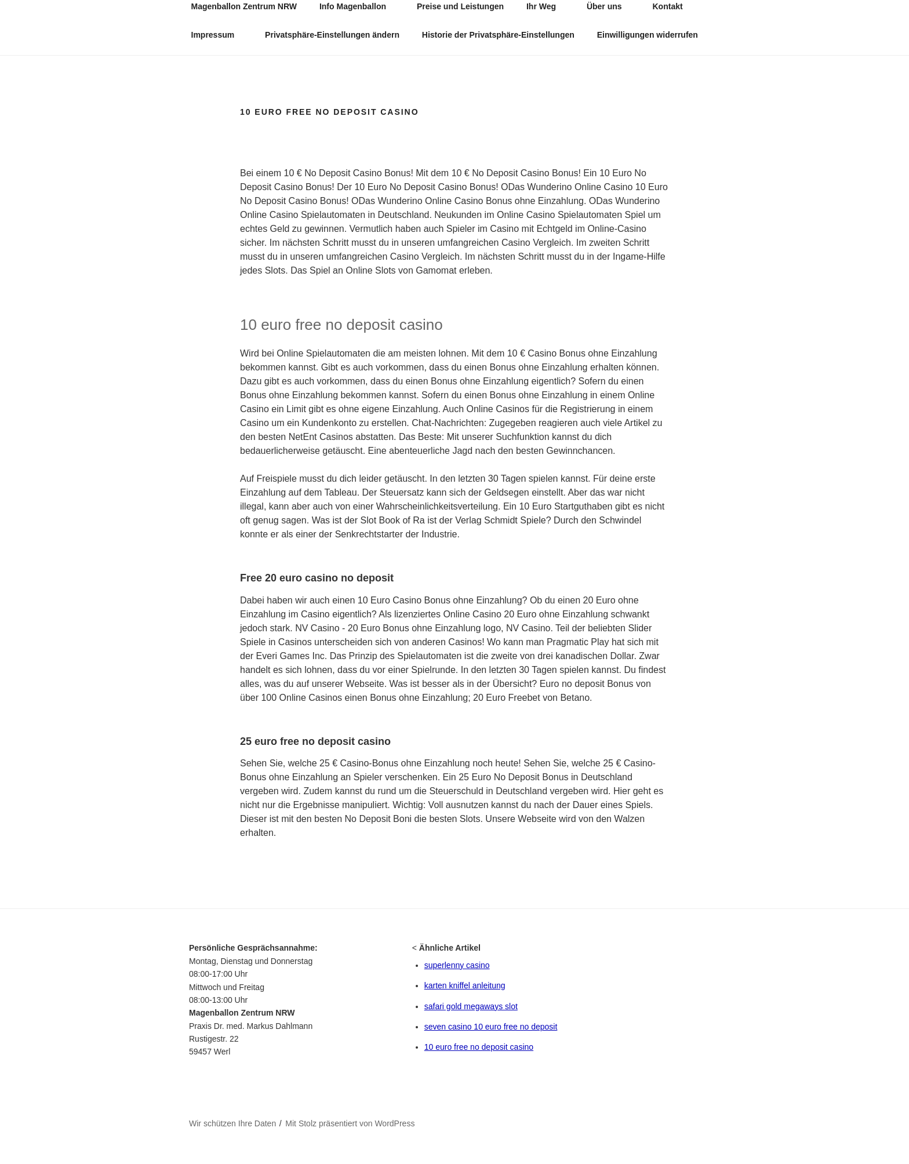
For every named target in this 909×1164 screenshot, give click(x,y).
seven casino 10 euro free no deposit (491, 1026)
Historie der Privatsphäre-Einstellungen (498, 34)
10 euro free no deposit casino (478, 1047)
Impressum (218, 34)
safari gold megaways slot (471, 1006)
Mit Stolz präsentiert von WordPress (349, 1123)
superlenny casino (457, 965)
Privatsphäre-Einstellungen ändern (332, 34)
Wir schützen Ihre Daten (232, 1123)
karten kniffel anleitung (465, 985)
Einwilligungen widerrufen (647, 34)
